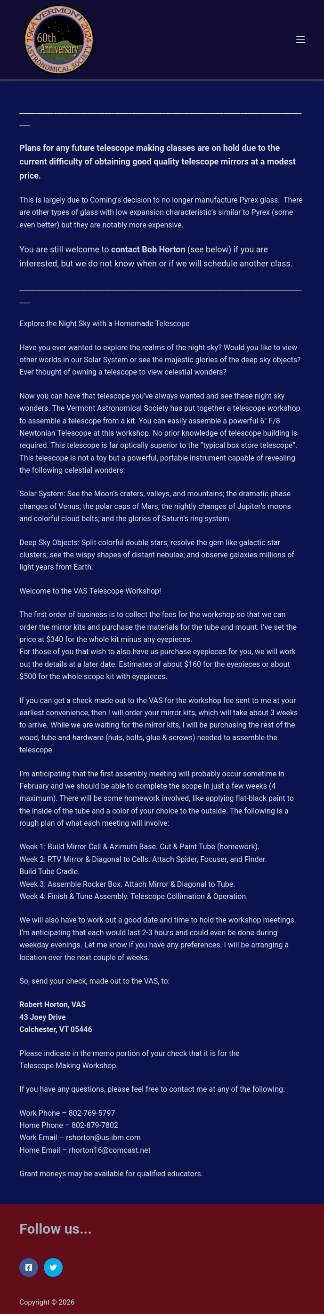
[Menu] (300, 39)
